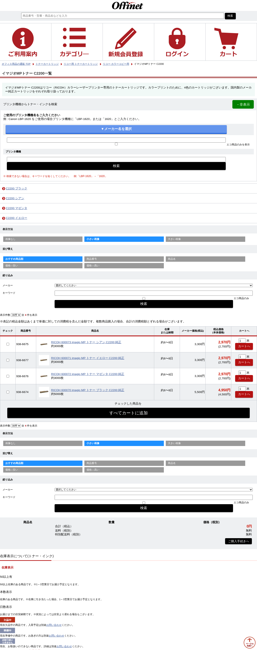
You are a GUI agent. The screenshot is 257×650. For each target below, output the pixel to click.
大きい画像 (174, 239)
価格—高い (93, 265)
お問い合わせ (54, 625)
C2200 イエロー (16, 218)
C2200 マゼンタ (16, 208)
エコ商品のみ (241, 298)
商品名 (172, 259)
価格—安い (11, 265)
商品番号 (92, 259)
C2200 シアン (15, 198)
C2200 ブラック (16, 188)
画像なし (10, 239)
